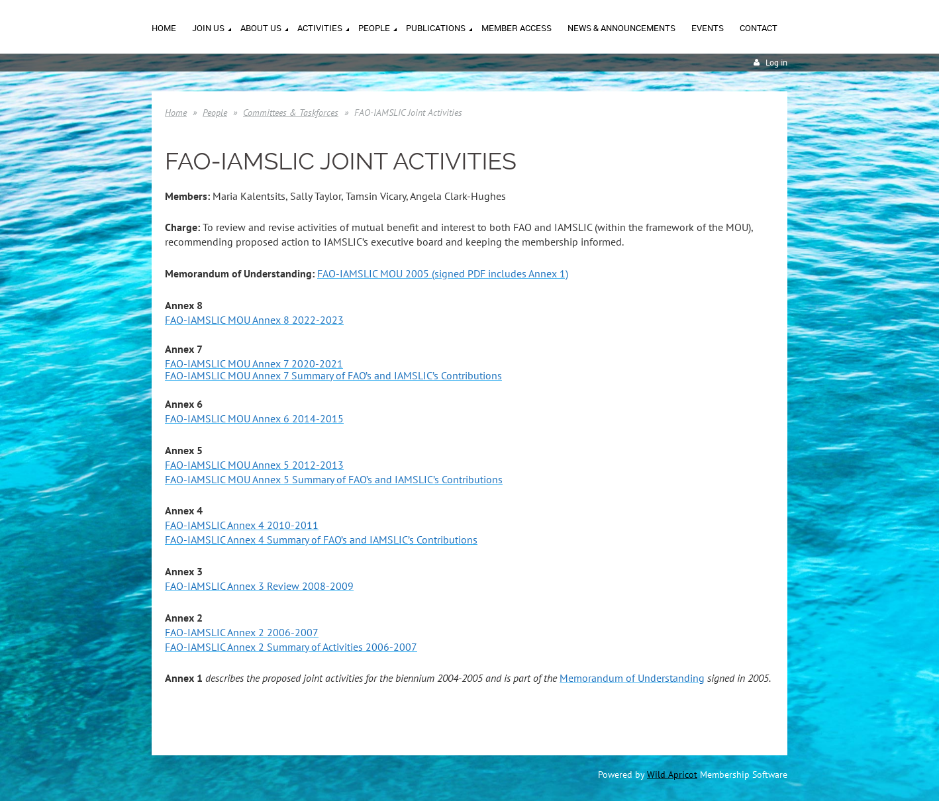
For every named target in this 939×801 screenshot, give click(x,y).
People (215, 112)
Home (176, 112)
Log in (776, 62)
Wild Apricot (672, 774)
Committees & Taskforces (290, 112)
